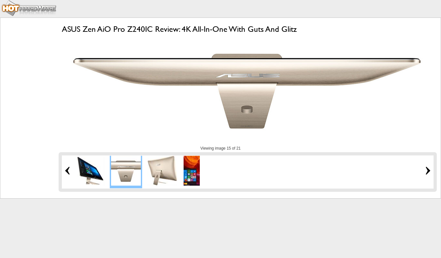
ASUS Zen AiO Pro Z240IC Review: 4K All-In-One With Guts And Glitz (179, 29)
